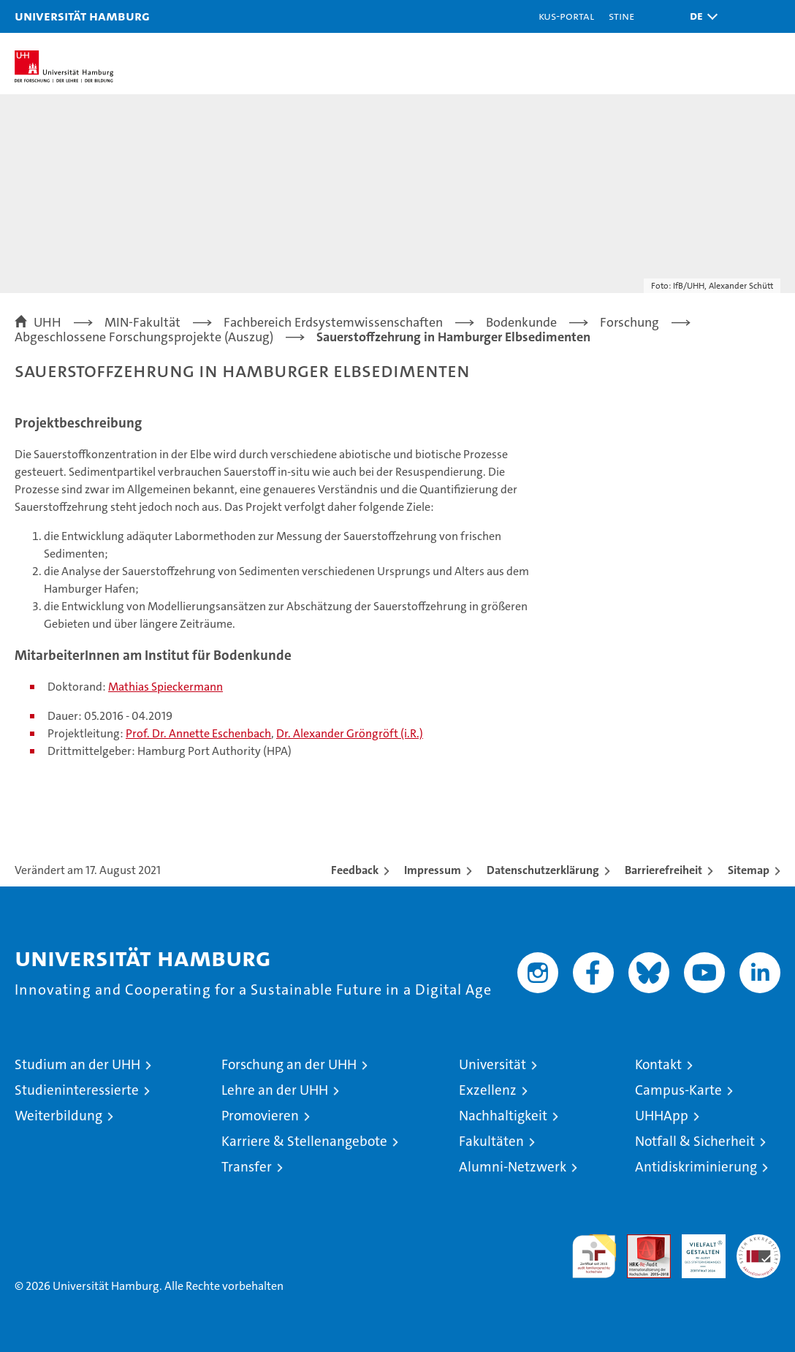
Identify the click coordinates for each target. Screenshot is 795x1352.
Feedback (355, 870)
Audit (641, 1242)
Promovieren (260, 1115)
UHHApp (661, 1115)
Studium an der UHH (77, 1064)
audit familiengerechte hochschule (594, 1256)
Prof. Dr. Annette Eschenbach (198, 733)
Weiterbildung (58, 1115)
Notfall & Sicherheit (695, 1141)
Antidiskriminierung (696, 1167)
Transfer (246, 1167)
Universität (492, 1064)
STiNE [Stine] (621, 15)
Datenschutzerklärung (543, 870)
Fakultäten (491, 1141)
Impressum (432, 870)
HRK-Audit (696, 1249)
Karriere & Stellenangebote (304, 1141)
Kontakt (658, 1064)
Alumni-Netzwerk (512, 1167)
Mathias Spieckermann (165, 686)
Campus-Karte (678, 1090)
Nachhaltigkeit (503, 1115)
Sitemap (748, 870)
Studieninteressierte (77, 1090)
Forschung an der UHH (289, 1064)
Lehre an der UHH (274, 1090)
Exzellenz (488, 1090)
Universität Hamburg (82, 16)
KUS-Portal (566, 15)
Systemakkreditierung (758, 1242)
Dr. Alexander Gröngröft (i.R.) (349, 733)
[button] (700, 16)
